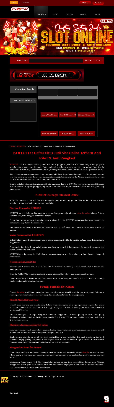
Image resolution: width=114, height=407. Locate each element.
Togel (97, 11)
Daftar (98, 3)
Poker (83, 11)
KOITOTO (21, 146)
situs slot (85, 352)
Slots (55, 11)
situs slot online (83, 213)
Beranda (41, 11)
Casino (69, 11)
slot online (20, 292)
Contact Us (25, 2)
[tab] (48, 92)
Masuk (85, 3)
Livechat (14, 2)
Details (12, 146)
